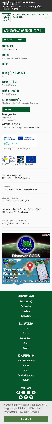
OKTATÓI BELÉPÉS (8, 7)
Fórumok (6, 117)
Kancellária (26, 311)
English (6, 9)
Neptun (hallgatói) (26, 338)
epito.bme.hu (15, 2)
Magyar (15, 9)
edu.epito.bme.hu (29, 2)
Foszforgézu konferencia (14, 220)
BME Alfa (26, 380)
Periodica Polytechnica (26, 375)
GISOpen (6, 186)
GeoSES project (26, 164)
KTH (26, 328)
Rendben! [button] (26, 419)
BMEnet (26, 365)
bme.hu (4, 2)
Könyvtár (26, 347)
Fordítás (21, 39)
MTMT (26, 370)
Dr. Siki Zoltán (9, 85)
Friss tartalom (9, 120)
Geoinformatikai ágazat (14, 127)
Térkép (39, 7)
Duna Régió (7, 148)
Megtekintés (8, 39)
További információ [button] (28, 411)
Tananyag (7, 109)
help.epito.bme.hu (10, 4)
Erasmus (26, 333)
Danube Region (22, 148)
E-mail (19, 7)
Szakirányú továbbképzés (14, 58)
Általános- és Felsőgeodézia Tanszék (20, 103)
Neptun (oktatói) (26, 301)
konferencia (12, 198)
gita (4, 198)
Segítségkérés (26, 315)
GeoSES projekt (9, 164)
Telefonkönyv (29, 7)
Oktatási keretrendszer (26, 360)
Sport (26, 343)
